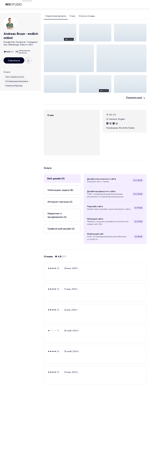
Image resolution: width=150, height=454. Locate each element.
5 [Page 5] (105, 443)
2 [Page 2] (90, 443)
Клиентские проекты (56, 16)
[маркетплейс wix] (13, 4)
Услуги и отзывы (87, 16)
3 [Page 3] (95, 443)
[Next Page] (111, 443)
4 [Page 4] (100, 443)
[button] (60, 33)
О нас (72, 16)
